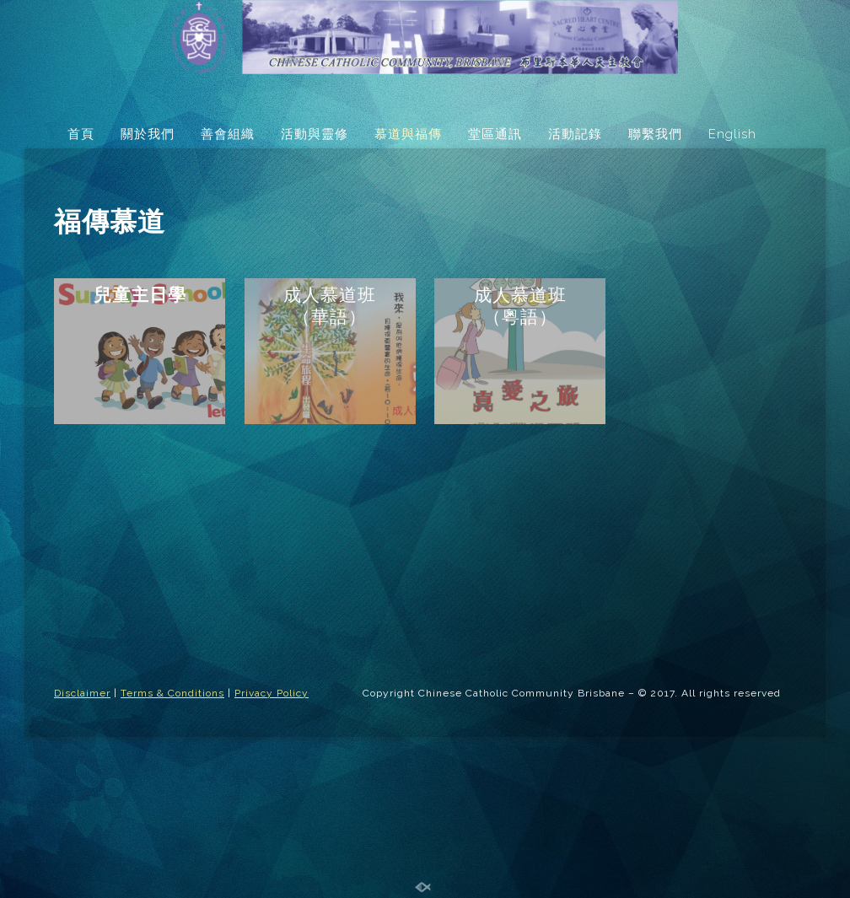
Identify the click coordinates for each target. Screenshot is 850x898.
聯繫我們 (655, 134)
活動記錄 (575, 134)
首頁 (80, 134)
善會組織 (228, 134)
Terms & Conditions (172, 693)
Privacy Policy (271, 693)
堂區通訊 (495, 134)
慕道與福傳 (408, 134)
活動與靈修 (314, 134)
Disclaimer (82, 693)
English (732, 134)
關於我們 (148, 134)
